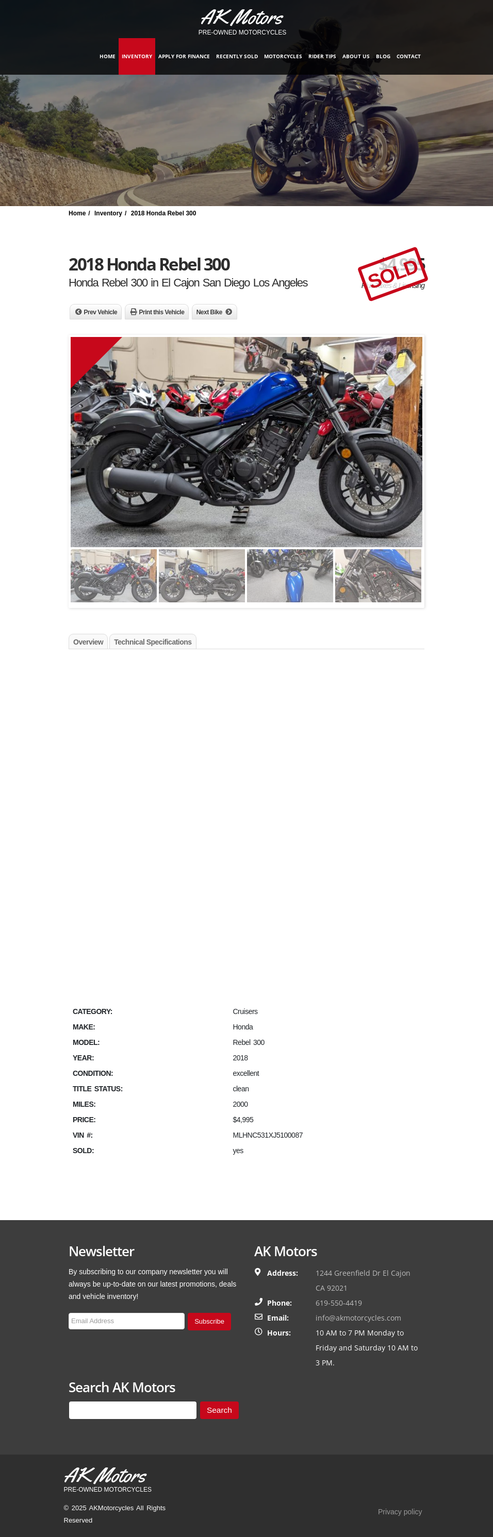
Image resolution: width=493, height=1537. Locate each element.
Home (108, 56)
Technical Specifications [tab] (152, 642)
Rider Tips (322, 56)
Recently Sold (237, 56)
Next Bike (209, 312)
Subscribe (209, 1321)
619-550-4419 (339, 1303)
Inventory (137, 56)
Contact (409, 56)
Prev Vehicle (101, 312)
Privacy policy (400, 1512)
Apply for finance (184, 56)
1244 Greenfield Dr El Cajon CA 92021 (363, 1280)
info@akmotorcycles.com (358, 1318)
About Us (356, 56)
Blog (383, 56)
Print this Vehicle (162, 312)
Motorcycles (283, 56)
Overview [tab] (88, 642)
